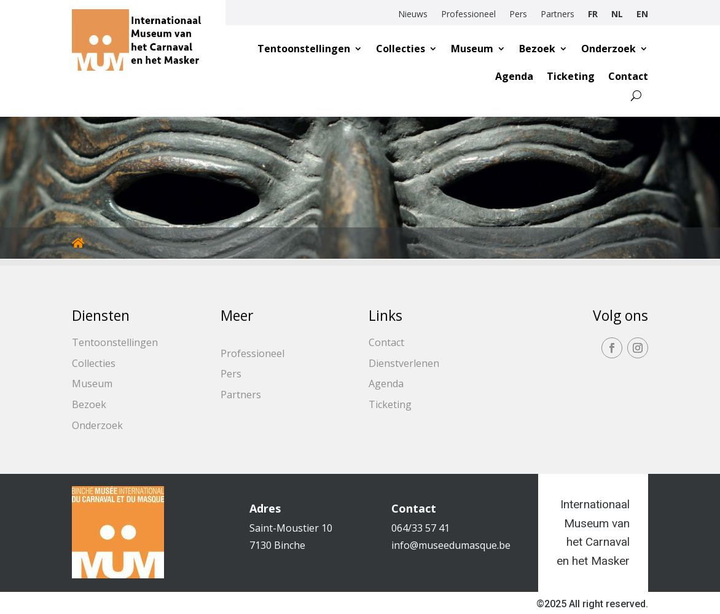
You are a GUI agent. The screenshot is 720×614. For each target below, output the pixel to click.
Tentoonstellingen (303, 48)
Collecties (400, 48)
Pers (518, 15)
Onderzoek (608, 48)
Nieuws (413, 15)
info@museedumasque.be (451, 545)
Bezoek (537, 48)
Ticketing (571, 76)
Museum (472, 48)
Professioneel (468, 15)
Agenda (514, 76)
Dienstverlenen (404, 363)
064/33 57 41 (420, 528)
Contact (628, 76)
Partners (557, 15)
